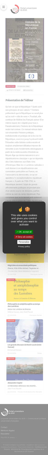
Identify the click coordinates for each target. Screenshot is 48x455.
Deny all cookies (24, 237)
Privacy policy (24, 246)
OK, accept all (24, 232)
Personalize (24, 242)
